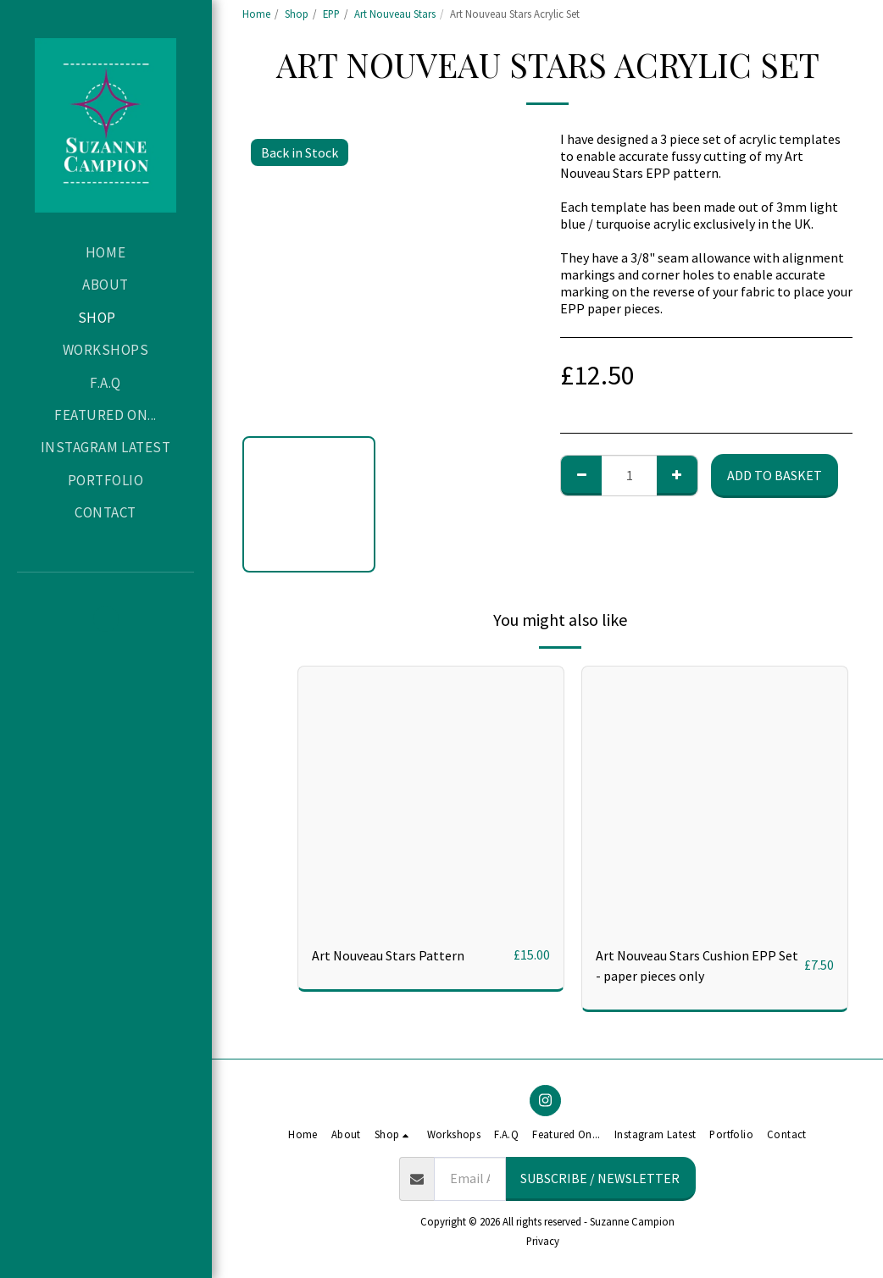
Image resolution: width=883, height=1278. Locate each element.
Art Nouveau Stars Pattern (388, 955)
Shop (296, 13)
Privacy (542, 1241)
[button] (106, 619)
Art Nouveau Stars (395, 13)
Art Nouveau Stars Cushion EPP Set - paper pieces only (697, 965)
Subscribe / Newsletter (600, 1178)
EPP (331, 13)
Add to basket (774, 475)
